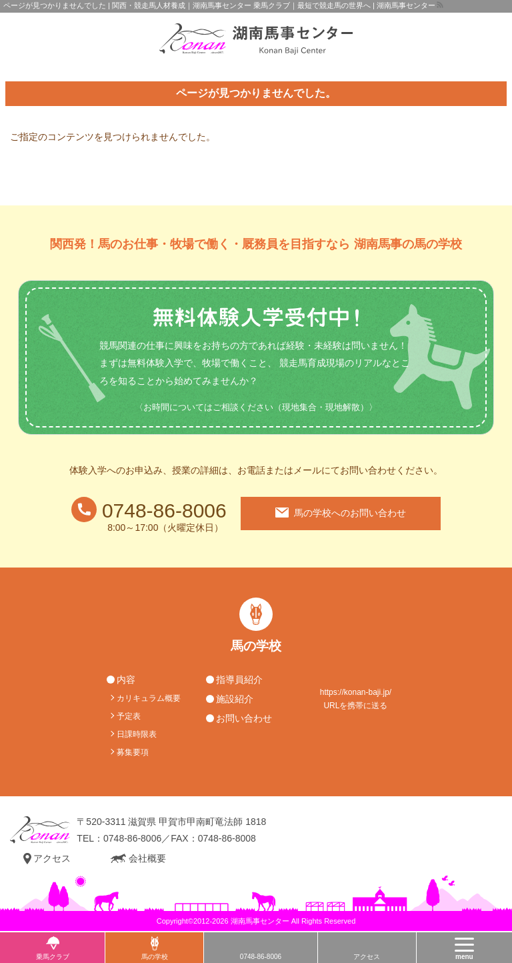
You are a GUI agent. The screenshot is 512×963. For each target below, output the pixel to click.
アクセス (47, 859)
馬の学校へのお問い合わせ (340, 513)
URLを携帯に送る (355, 705)
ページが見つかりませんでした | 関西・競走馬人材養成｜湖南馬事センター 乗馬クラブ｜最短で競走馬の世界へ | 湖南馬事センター (219, 5)
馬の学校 (154, 956)
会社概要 (138, 859)
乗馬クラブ (52, 956)
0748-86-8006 (149, 511)
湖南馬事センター (260, 921)
